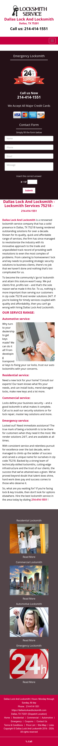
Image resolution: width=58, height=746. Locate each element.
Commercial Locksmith (29, 562)
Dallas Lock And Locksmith (18, 220)
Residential (18, 717)
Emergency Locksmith (29, 645)
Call (29, 741)
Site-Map (42, 725)
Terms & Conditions (13, 725)
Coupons (29, 721)
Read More (29, 557)
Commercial (33, 717)
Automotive (47, 717)
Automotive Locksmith (29, 604)
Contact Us (42, 721)
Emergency (16, 721)
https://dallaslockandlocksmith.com (29, 710)
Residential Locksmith (29, 520)
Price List (30, 725)
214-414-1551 (36, 28)
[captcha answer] (32, 182)
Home (7, 717)
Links (51, 725)
